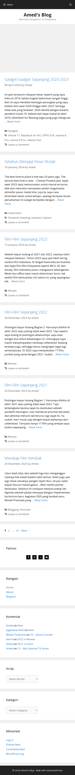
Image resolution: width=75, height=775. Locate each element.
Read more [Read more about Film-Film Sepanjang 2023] (18, 281)
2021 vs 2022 (25, 644)
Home (9, 587)
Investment (14, 213)
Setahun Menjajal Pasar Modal (30, 161)
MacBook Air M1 (31, 135)
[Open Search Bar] (70, 4)
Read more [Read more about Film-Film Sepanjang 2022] (62, 354)
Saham (47, 217)
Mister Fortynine (16, 634)
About (10, 592)
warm (9, 639)
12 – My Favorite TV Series (33, 648)
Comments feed (15, 749)
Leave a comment (18, 144)
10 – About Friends (41, 634)
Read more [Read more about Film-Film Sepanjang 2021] (35, 427)
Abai (20, 625)
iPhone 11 (14, 135)
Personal (25, 509)
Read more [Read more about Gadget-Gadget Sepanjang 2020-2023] (13, 121)
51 (18, 530)
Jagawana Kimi (15, 630)
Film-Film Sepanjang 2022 (26, 312)
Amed (9, 625)
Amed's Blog (37, 15)
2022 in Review (26, 639)
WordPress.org (15, 753)
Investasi (36, 217)
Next (25, 530)
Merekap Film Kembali (23, 458)
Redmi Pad (34, 140)
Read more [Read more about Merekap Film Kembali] (41, 500)
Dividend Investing (19, 217)
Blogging (13, 509)
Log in (9, 740)
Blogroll (11, 596)
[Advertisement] (37, 47)
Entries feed (13, 744)
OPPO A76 (48, 135)
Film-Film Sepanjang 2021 (26, 385)
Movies (12, 290)
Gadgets (13, 131)
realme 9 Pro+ (18, 140)
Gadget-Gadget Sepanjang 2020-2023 (36, 79)
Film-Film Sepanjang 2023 (26, 239)
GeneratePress (54, 770)
